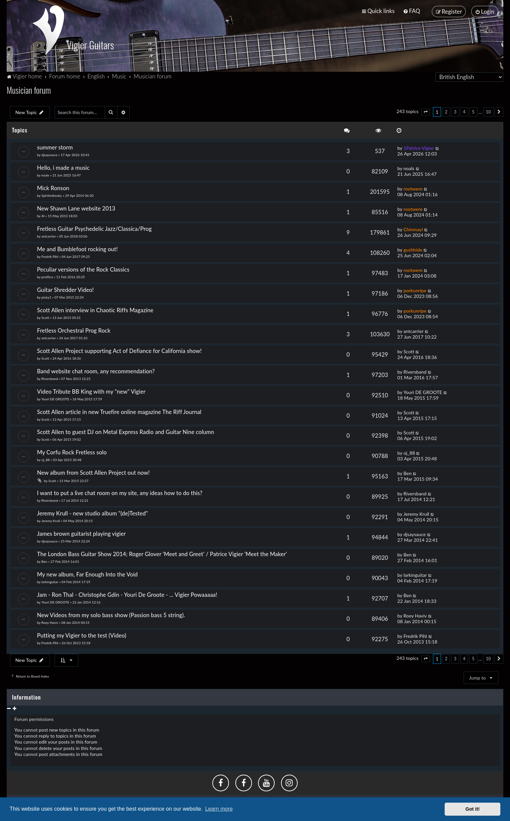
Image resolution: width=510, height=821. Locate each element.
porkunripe (414, 289)
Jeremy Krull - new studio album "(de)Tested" (92, 511)
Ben (407, 472)
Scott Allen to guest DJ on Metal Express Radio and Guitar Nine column (125, 430)
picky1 (46, 296)
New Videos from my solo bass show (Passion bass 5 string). (111, 613)
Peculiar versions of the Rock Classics (83, 268)
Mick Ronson (53, 186)
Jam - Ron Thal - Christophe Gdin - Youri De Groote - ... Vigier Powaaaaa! (127, 593)
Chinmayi (413, 228)
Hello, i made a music (63, 166)
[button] (425, 110)
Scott (45, 316)
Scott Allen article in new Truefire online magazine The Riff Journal (119, 410)
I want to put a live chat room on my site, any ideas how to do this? (119, 491)
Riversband (49, 377)
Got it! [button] (472, 809)
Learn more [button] (219, 809)
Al (42, 215)
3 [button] (455, 110)
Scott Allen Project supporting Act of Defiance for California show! (119, 349)
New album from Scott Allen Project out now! (95, 471)
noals (45, 174)
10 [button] (488, 110)
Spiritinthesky (51, 194)
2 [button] (446, 110)
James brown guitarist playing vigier (81, 532)
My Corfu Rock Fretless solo (72, 450)
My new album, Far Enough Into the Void (87, 572)
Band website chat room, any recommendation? (96, 369)
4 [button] (464, 110)
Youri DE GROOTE (55, 398)
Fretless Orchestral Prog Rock (73, 329)
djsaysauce (49, 153)
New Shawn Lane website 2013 (76, 207)
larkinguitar (49, 580)
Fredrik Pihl (49, 255)
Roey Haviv (49, 621)
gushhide (412, 248)
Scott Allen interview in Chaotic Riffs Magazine (95, 308)
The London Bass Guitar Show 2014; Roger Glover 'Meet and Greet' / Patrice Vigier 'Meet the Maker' (162, 552)
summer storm (55, 145)
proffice (47, 276)
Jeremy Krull (50, 519)
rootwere (412, 187)
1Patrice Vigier (418, 146)
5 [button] (473, 110)
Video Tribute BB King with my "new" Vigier (91, 390)
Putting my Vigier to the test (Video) (81, 634)
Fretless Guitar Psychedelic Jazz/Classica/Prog (94, 227)
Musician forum (29, 88)
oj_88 (45, 458)
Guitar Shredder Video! (65, 288)
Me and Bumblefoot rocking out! (77, 247)
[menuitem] (411, 11)
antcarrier (48, 235)
